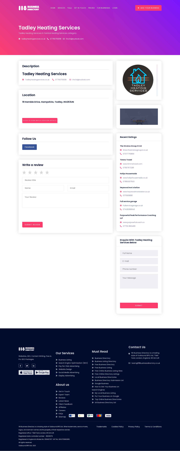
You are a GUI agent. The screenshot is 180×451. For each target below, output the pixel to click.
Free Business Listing (103, 408)
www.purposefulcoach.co (134, 222)
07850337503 (128, 181)
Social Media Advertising (69, 423)
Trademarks (101, 427)
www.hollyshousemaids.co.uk (135, 178)
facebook (29, 147)
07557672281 (128, 168)
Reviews (62, 448)
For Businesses (103, 8)
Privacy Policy (134, 427)
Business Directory (102, 399)
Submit (139, 305)
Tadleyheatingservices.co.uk (32, 39)
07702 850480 (129, 226)
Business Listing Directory (105, 402)
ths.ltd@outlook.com (73, 39)
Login (114, 8)
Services (61, 8)
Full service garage (128, 201)
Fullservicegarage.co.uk (133, 205)
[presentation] (40, 127)
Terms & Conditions (153, 427)
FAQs (69, 8)
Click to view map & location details (39, 120)
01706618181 (128, 195)
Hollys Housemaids (128, 174)
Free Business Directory (105, 405)
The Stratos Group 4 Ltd (131, 146)
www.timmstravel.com (132, 164)
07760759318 (54, 39)
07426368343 (129, 209)
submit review (32, 224)
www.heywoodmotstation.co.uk (136, 192)
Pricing (91, 8)
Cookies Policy (117, 427)
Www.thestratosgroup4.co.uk (135, 150)
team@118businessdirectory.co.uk (145, 378)
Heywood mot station (130, 188)
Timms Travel (126, 160)
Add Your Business (148, 8)
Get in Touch (80, 8)
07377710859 (128, 154)
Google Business (102, 424)
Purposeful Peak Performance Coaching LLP (138, 217)
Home (52, 8)
